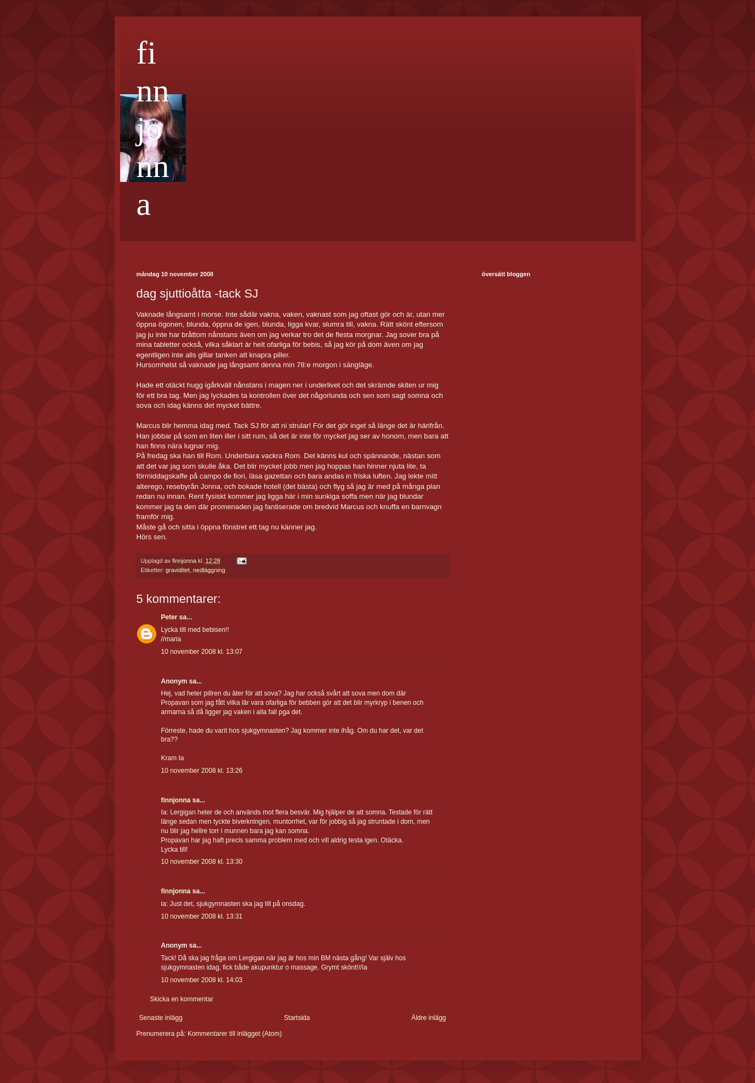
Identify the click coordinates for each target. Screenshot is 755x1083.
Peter (169, 617)
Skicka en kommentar (181, 999)
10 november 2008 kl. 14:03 (202, 980)
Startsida (297, 1018)
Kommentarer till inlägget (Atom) (235, 1034)
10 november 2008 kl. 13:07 (202, 652)
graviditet (178, 570)
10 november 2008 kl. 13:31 (202, 916)
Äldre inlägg (428, 1018)
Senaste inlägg (161, 1018)
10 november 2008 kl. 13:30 (202, 861)
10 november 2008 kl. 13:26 (202, 770)
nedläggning (209, 570)
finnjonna (153, 128)
